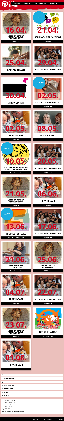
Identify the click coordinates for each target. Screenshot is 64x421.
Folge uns (5, 395)
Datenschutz (48, 419)
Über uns (43, 3)
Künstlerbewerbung (8, 385)
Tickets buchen (7, 375)
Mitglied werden (7, 388)
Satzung (60, 419)
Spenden (5, 392)
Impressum (37, 419)
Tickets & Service (30, 3)
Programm (16, 3)
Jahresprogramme (8, 378)
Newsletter (6, 382)
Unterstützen (55, 3)
